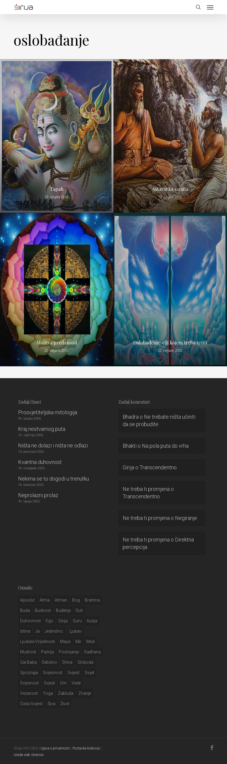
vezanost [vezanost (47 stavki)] (29, 693)
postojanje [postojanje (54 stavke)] (69, 651)
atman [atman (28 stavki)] (61, 600)
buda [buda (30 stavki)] (25, 610)
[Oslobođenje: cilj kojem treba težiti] (170, 289)
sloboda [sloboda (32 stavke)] (85, 662)
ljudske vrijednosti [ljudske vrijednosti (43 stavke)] (37, 641)
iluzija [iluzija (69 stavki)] (92, 620)
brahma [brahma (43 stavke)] (92, 600)
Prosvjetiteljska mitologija (47, 412)
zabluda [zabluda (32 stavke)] (65, 693)
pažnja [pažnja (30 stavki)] (47, 651)
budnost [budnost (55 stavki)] (43, 610)
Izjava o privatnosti (55, 748)
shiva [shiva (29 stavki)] (67, 662)
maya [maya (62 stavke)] (65, 641)
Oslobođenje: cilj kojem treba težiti (170, 343)
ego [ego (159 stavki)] (49, 620)
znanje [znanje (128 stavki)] (84, 693)
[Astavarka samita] (170, 136)
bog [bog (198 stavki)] (76, 600)
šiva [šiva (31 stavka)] (51, 703)
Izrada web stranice (28, 755)
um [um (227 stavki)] (63, 683)
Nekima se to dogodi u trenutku (53, 479)
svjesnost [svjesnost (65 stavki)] (29, 683)
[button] (210, 7)
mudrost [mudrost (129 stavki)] (28, 651)
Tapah (57, 189)
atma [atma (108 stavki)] (45, 600)
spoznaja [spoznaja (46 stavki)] (29, 672)
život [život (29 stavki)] (64, 703)
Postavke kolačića (86, 748)
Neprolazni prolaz (38, 495)
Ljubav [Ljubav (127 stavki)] (75, 631)
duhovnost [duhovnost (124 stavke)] (30, 620)
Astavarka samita (170, 189)
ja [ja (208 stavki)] (37, 631)
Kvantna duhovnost (40, 462)
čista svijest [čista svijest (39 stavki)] (31, 703)
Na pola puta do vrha (165, 446)
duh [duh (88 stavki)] (79, 610)
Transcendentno (158, 467)
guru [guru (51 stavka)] (77, 620)
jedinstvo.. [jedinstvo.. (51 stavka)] (54, 631)
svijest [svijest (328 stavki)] (73, 672)
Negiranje (186, 518)
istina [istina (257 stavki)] (25, 631)
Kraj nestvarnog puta (41, 429)
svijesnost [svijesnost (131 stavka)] (52, 672)
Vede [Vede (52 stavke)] (76, 683)
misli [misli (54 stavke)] (90, 641)
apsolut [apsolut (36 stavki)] (27, 600)
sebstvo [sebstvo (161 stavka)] (49, 662)
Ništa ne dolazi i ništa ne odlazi (53, 445)
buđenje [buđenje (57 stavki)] (63, 610)
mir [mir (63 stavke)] (78, 641)
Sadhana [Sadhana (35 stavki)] (92, 651)
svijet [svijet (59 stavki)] (89, 672)
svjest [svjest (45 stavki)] (49, 683)
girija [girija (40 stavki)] (63, 620)
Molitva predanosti (56, 343)
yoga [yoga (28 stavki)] (48, 693)
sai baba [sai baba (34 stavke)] (28, 662)
